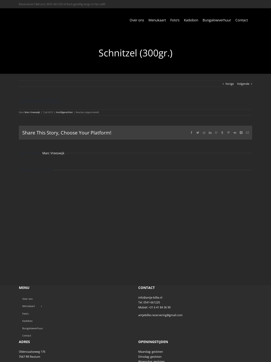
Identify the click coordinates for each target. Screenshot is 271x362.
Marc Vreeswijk (32, 112)
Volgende (243, 84)
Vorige (229, 84)
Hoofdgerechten (64, 112)
